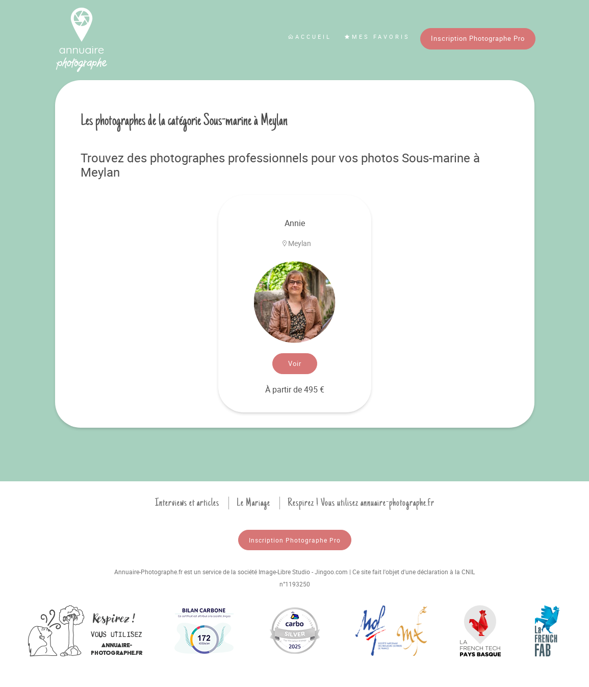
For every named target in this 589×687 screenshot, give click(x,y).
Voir (294, 363)
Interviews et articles (187, 502)
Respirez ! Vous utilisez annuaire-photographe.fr (361, 502)
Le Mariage (253, 502)
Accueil (309, 36)
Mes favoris (377, 36)
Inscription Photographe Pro (478, 38)
